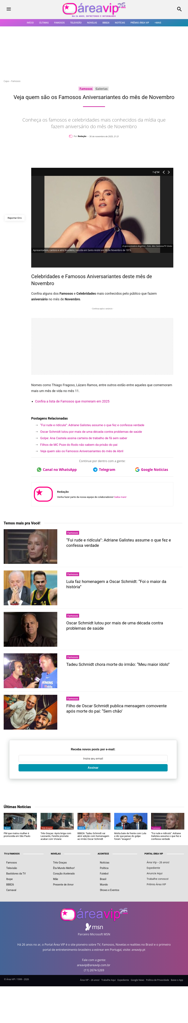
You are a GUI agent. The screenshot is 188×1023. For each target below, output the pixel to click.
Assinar (93, 767)
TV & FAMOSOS (12, 853)
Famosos (15, 81)
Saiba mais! (120, 497)
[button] (164, 9)
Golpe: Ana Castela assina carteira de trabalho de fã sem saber (83, 438)
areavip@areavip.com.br (93, 965)
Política (118, 828)
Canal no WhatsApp (57, 469)
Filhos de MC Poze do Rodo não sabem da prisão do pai (79, 444)
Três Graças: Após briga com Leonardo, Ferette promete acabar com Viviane (56, 836)
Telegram (104, 469)
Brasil (7, 828)
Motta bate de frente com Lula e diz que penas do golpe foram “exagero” (130, 836)
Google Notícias (151, 469)
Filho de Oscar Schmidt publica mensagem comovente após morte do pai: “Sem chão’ (119, 708)
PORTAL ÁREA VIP (153, 853)
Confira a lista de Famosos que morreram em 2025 (72, 401)
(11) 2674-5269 (94, 970)
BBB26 (81, 828)
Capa (6, 81)
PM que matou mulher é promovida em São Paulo (17, 835)
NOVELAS (56, 853)
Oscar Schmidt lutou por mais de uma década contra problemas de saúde (91, 431)
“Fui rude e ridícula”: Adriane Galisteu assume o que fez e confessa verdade (92, 425)
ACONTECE (103, 853)
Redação (82, 136)
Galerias (101, 89)
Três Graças (47, 828)
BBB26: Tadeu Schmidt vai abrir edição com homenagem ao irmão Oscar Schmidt (93, 836)
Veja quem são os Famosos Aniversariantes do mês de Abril (81, 451)
